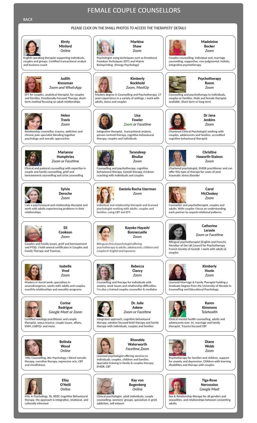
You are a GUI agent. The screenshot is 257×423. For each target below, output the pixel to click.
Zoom (128, 124)
